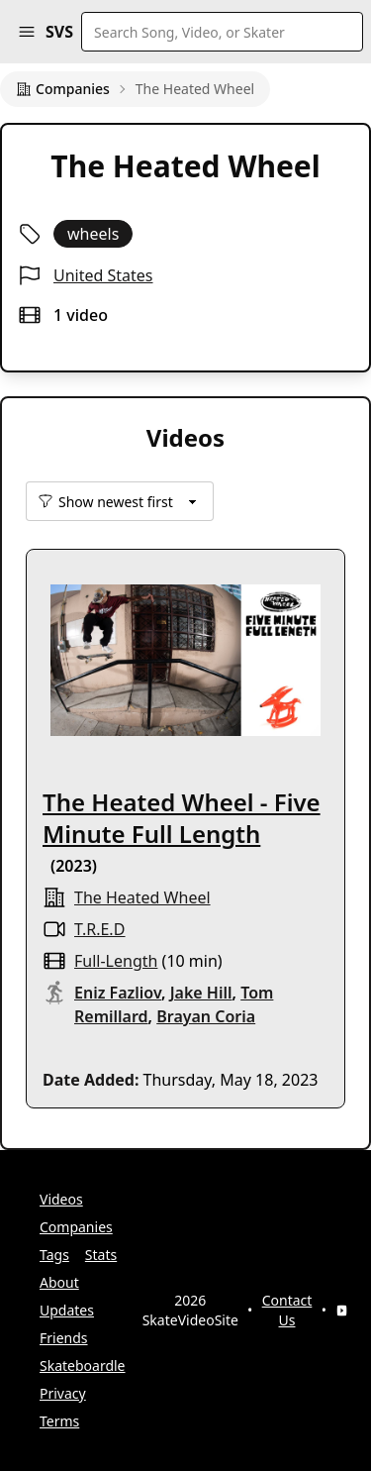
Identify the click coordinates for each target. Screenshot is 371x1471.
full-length (115, 961)
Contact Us (287, 1310)
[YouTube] (341, 1310)
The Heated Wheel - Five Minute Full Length (182, 818)
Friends (64, 1337)
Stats (101, 1254)
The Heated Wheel (142, 897)
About (59, 1282)
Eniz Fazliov (117, 992)
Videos (61, 1199)
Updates (67, 1310)
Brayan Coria (205, 1016)
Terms (59, 1421)
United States (103, 275)
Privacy (63, 1393)
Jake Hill (201, 992)
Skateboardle (83, 1365)
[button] (27, 32)
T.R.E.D (99, 929)
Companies (63, 88)
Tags (54, 1254)
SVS (59, 32)
